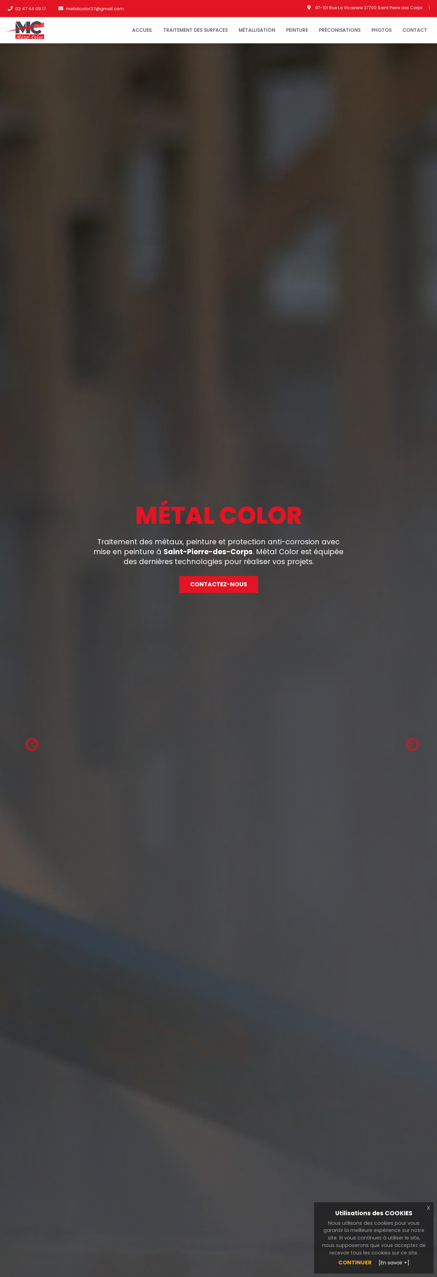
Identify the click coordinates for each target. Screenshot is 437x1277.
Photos (381, 30)
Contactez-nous (218, 584)
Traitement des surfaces (195, 30)
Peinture (297, 30)
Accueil (142, 30)
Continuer (355, 1262)
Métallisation (257, 30)
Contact (415, 30)
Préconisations (340, 30)
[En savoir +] (394, 1262)
